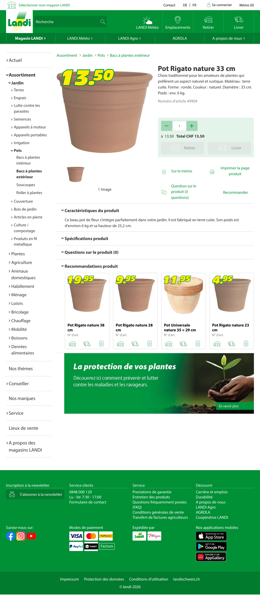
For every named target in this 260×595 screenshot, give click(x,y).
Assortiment (22, 75)
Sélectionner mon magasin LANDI (44, 5)
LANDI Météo (78, 38)
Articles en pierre (28, 217)
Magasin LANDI (29, 38)
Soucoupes (26, 184)
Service (16, 413)
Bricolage (20, 312)
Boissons (19, 338)
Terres (19, 90)
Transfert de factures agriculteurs (160, 517)
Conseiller (19, 383)
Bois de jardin (25, 209)
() (246, 5)
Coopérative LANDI (212, 517)
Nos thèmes (21, 368)
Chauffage (21, 320)
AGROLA (179, 38)
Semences (22, 119)
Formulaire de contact (87, 502)
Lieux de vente (23, 428)
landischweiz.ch (186, 579)
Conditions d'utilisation (148, 579)
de (185, 5)
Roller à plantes (29, 192)
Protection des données (104, 579)
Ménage (19, 295)
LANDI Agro (128, 38)
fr (194, 5)
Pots (18, 150)
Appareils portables (30, 135)
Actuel (15, 60)
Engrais (20, 97)
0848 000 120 (80, 492)
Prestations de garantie (152, 492)
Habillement (22, 286)
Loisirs (17, 303)
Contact (169, 5)
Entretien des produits (151, 497)
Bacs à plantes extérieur (130, 55)
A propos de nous (227, 38)
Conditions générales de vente (158, 512)
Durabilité (204, 497)
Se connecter (222, 4)
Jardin (17, 83)
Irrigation (22, 142)
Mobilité (19, 329)
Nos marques (22, 398)
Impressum (69, 579)
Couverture (23, 201)
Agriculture (21, 262)
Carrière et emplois (212, 492)
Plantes (18, 254)
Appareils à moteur (30, 127)
